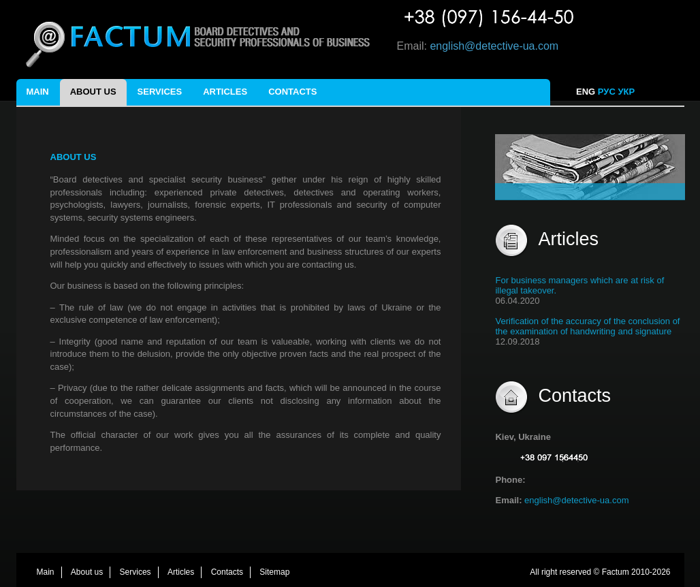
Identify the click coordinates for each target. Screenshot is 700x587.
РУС (607, 91)
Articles (225, 91)
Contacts (292, 91)
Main (38, 91)
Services (160, 91)
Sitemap (274, 572)
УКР (627, 91)
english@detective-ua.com (494, 46)
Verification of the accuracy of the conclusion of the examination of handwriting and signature (587, 326)
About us (93, 91)
